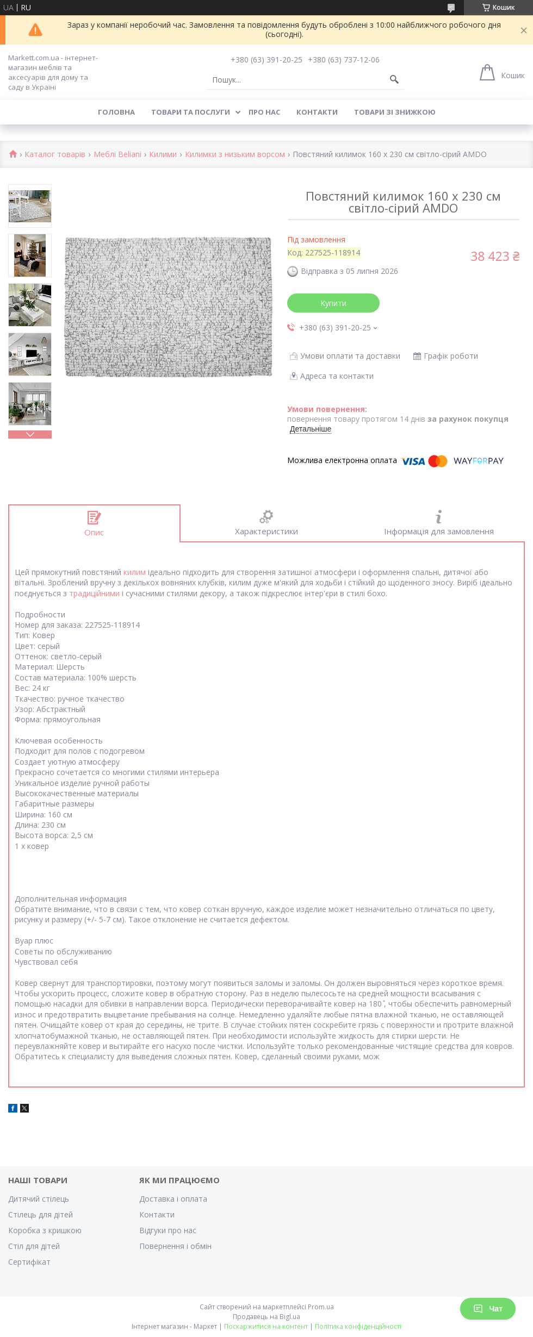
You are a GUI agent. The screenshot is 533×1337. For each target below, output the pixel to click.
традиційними (94, 593)
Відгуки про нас (167, 1230)
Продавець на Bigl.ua (266, 1316)
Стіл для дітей (34, 1246)
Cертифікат (29, 1262)
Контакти (317, 112)
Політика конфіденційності (358, 1326)
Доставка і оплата (173, 1199)
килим (134, 572)
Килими (163, 154)
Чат (488, 1309)
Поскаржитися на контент (266, 1326)
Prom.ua (321, 1306)
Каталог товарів (54, 154)
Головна (116, 112)
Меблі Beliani (117, 154)
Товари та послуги (190, 112)
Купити (333, 303)
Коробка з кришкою (45, 1230)
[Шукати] (394, 80)
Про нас (264, 112)
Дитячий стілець (38, 1199)
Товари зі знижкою (395, 112)
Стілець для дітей (40, 1214)
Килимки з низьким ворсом (235, 154)
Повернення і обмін (175, 1246)
